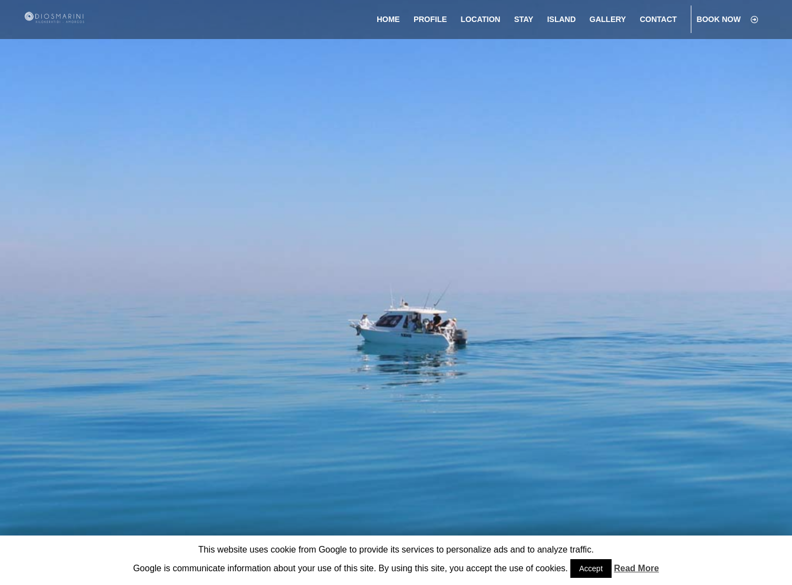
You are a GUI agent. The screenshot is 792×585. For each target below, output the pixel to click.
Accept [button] (591, 568)
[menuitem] (388, 19)
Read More (636, 568)
